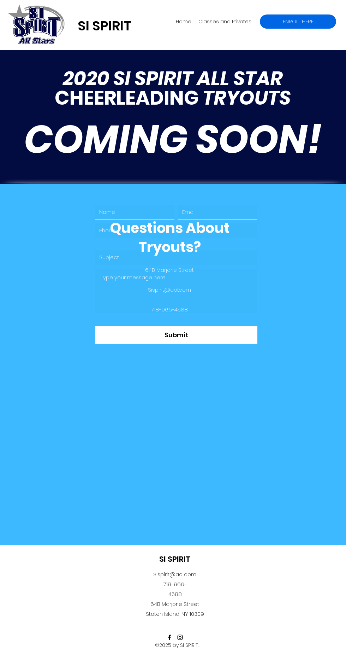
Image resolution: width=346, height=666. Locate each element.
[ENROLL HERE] (298, 21)
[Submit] (176, 335)
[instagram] (180, 637)
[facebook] (169, 637)
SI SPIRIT (175, 559)
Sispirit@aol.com (174, 574)
